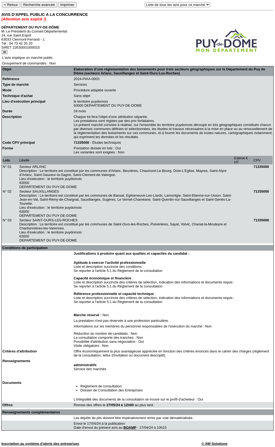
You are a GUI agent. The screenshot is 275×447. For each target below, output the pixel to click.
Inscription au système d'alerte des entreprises (40, 444)
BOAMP (130, 428)
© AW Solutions (214, 444)
